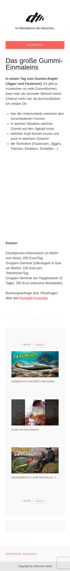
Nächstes (39, 345)
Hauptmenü (35, 45)
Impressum (30, 553)
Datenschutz (13, 553)
